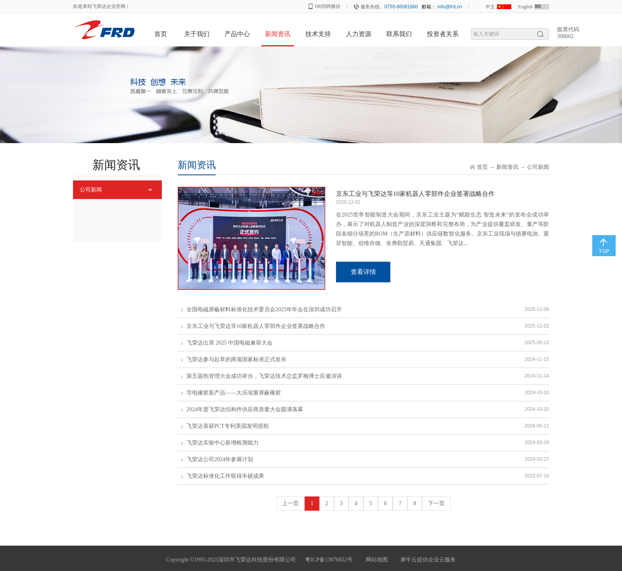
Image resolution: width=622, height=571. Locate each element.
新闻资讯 (507, 167)
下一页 (436, 503)
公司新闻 (538, 167)
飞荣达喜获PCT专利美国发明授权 (227, 426)
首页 (160, 34)
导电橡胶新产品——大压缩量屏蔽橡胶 (233, 393)
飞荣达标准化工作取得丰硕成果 (225, 476)
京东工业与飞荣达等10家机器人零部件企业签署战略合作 (415, 193)
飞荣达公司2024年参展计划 (219, 459)
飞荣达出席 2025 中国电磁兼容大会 (229, 343)
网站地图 (375, 560)
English (525, 7)
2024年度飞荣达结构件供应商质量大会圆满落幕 (244, 409)
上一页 (290, 503)
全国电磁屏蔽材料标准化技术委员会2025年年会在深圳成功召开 (264, 309)
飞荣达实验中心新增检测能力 (222, 443)
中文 (490, 7)
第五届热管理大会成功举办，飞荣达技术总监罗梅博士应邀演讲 (264, 376)
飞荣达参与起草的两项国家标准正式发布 (236, 359)
